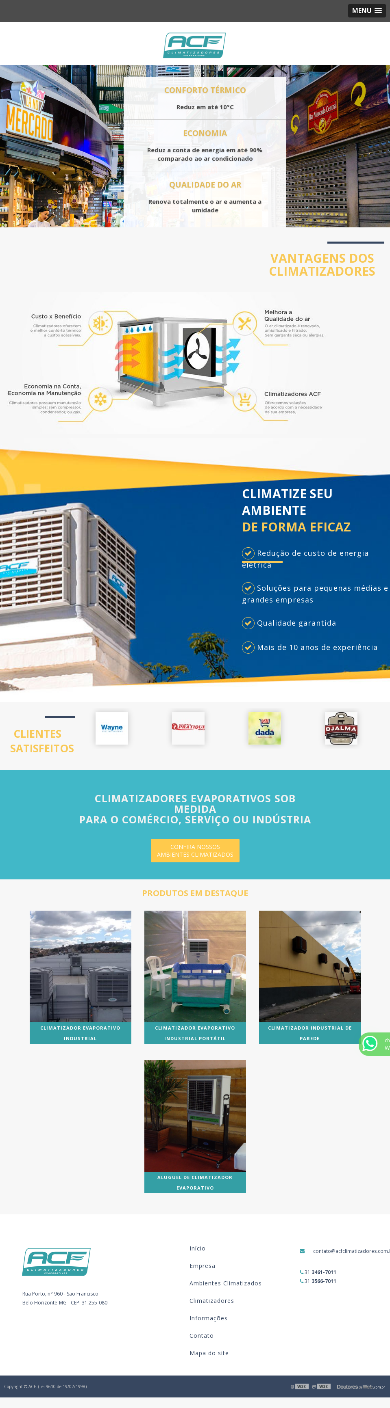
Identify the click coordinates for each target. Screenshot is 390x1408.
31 (318, 1272)
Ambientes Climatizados (226, 1283)
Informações (209, 1318)
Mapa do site (209, 1353)
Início (198, 1248)
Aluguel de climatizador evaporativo (195, 1182)
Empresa (203, 1266)
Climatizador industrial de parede (310, 1033)
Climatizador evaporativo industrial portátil (195, 1033)
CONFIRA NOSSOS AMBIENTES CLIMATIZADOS (195, 850)
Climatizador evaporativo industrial (80, 1033)
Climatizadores (212, 1300)
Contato (202, 1335)
